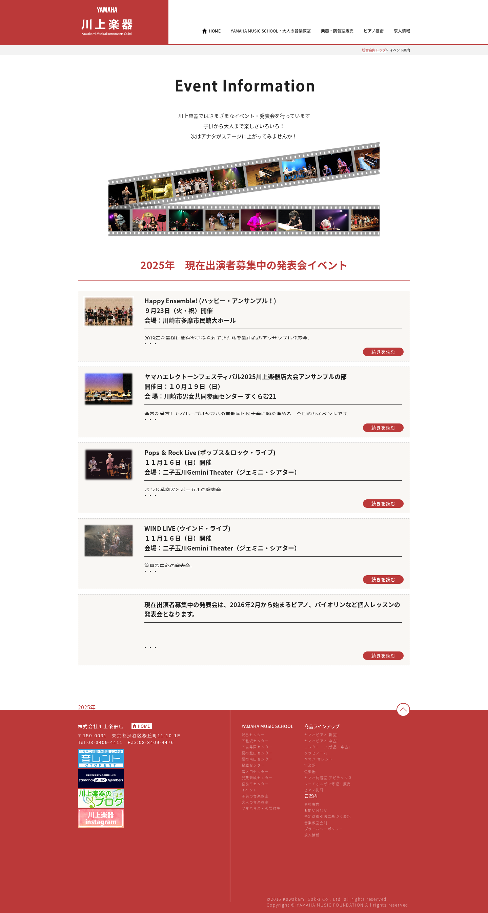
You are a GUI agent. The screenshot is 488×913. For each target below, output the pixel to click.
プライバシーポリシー (323, 828)
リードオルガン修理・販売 (327, 783)
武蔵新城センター (257, 777)
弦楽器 (310, 771)
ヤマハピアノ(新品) (321, 734)
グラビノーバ (316, 752)
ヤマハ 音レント (318, 759)
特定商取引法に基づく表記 (327, 816)
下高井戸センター (257, 746)
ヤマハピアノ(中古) (321, 740)
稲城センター (253, 765)
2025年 (87, 707)
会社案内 (312, 804)
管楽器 (310, 765)
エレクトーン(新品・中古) (327, 746)
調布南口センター (257, 759)
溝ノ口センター (255, 771)
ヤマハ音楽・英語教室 (261, 808)
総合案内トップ (374, 50)
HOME (215, 31)
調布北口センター (257, 752)
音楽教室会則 (316, 822)
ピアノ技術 (314, 789)
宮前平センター (255, 783)
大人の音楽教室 (255, 802)
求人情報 (312, 834)
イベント (249, 789)
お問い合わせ (316, 810)
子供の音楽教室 (255, 795)
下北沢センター (255, 740)
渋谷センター (253, 734)
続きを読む (383, 351)
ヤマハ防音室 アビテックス (328, 777)
